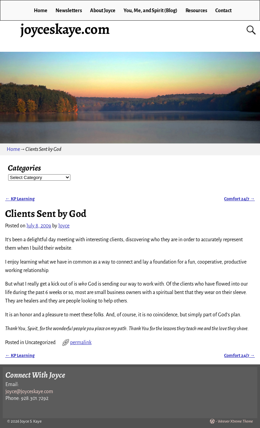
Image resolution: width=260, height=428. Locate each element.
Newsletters (69, 10)
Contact (223, 10)
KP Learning (19, 198)
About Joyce (102, 10)
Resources (196, 10)
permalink (80, 342)
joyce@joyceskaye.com (29, 391)
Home (40, 10)
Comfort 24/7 (239, 198)
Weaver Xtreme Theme (235, 421)
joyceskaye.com (65, 29)
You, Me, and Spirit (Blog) (150, 10)
